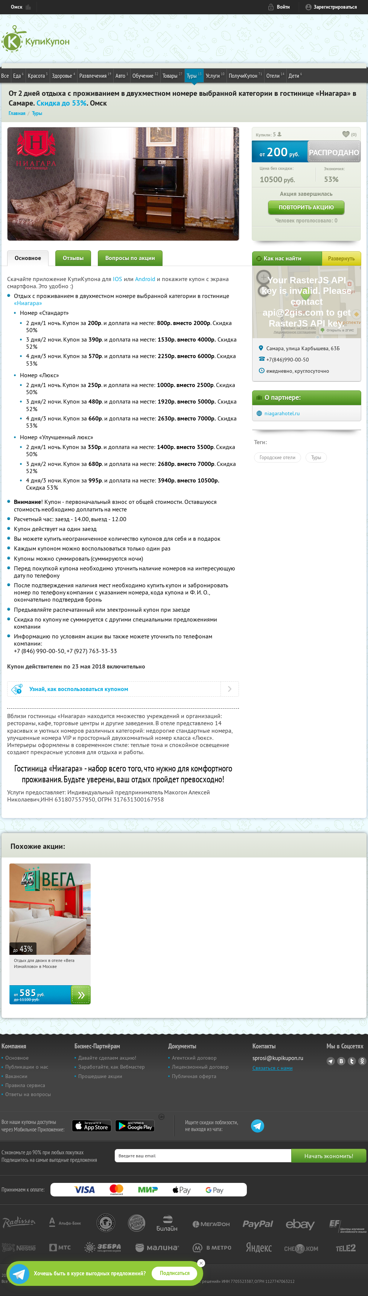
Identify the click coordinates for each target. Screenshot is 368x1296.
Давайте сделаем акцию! (107, 1057)
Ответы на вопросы (28, 1094)
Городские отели (277, 457)
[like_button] (346, 135)
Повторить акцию (306, 207)
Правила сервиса (25, 1085)
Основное (28, 258)
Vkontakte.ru (341, 1061)
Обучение (145, 75)
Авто (122, 75)
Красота (38, 75)
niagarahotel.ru (282, 413)
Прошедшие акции (100, 1076)
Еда (18, 75)
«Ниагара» (28, 303)
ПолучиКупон (245, 75)
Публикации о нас (26, 1066)
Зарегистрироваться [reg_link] (335, 7)
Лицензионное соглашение (295, 332)
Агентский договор (194, 1057)
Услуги (215, 75)
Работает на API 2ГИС (298, 328)
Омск (16, 7)
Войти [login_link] (283, 7)
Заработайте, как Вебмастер (111, 1066)
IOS (118, 279)
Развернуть (341, 258)
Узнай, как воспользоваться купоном (78, 689)
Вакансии (16, 1076)
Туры (194, 75)
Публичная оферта (194, 1076)
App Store (91, 1126)
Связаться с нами (272, 1068)
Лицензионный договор (200, 1066)
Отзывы (73, 258)
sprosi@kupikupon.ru (277, 1058)
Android (146, 279)
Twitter (352, 1061)
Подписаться (175, 1273)
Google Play (135, 1126)
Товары (172, 75)
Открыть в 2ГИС (340, 330)
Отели (275, 75)
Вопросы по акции (130, 258)
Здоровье (63, 75)
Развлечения (95, 75)
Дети (295, 75)
